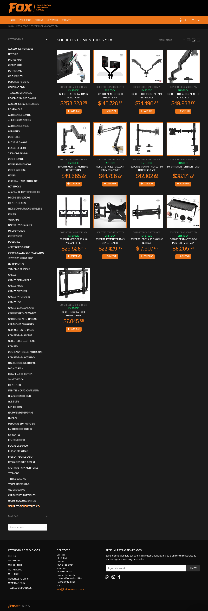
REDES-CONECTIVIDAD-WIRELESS (25, 208)
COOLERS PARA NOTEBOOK (21, 357)
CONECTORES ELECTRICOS (21, 340)
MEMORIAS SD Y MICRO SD (21, 423)
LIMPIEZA (12, 418)
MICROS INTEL (15, 65)
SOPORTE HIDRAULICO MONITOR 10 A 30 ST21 (183, 95)
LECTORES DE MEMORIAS (20, 412)
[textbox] (27, 527)
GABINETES (14, 131)
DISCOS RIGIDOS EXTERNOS (22, 363)
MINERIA (12, 214)
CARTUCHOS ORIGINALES (21, 324)
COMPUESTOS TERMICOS (21, 329)
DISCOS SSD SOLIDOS (19, 197)
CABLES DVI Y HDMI (17, 291)
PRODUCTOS (22, 26)
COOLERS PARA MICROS (20, 335)
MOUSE (11, 175)
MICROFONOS (15, 236)
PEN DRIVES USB (16, 440)
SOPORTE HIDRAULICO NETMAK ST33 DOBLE (146, 95)
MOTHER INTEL (15, 76)
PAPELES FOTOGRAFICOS (20, 429)
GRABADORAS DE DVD (19, 396)
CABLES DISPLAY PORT (19, 280)
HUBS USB (13, 401)
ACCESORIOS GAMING (19, 247)
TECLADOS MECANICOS (20, 92)
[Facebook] (119, 577)
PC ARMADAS (15, 109)
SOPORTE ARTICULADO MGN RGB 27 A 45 (73, 95)
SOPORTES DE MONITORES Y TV (44, 26)
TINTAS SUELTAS (17, 478)
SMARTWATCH (15, 379)
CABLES (12, 274)
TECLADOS (13, 473)
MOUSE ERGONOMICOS (19, 164)
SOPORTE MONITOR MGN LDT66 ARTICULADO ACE (146, 168)
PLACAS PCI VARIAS (18, 451)
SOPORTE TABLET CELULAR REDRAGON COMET (110, 168)
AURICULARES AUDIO (18, 125)
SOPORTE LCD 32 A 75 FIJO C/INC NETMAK (146, 241)
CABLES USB (14, 302)
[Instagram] (113, 577)
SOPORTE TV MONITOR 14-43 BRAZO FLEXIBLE (110, 241)
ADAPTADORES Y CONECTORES (24, 192)
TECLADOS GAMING (18, 153)
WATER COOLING (16, 489)
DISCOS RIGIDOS (16, 230)
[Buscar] (186, 20)
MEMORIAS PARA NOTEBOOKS (23, 181)
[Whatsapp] (106, 577)
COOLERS (13, 346)
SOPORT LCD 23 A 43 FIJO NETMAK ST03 (73, 314)
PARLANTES (14, 434)
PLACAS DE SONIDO (18, 445)
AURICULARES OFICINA (19, 120)
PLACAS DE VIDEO (17, 148)
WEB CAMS (13, 219)
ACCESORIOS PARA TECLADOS (23, 103)
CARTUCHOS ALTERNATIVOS (22, 318)
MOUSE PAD (14, 241)
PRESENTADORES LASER (20, 456)
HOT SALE (13, 54)
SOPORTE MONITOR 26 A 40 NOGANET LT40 (74, 241)
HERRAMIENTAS (16, 263)
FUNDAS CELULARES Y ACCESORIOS (26, 252)
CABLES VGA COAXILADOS (21, 307)
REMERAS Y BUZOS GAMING (22, 98)
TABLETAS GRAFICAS (19, 269)
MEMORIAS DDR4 (16, 87)
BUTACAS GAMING (17, 142)
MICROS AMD (14, 59)
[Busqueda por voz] (180, 20)
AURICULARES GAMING (19, 114)
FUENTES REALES (17, 203)
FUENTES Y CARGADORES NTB (23, 390)
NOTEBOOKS (14, 186)
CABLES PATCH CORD (19, 296)
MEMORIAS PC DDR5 (18, 81)
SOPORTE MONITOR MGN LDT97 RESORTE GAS (74, 168)
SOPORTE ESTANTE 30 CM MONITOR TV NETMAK (183, 241)
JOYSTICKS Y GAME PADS (20, 258)
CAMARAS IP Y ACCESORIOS (22, 313)
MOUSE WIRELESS (17, 170)
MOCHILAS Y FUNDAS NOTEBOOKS (25, 351)
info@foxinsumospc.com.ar (70, 589)
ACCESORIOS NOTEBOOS (20, 48)
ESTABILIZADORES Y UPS (20, 374)
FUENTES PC (14, 385)
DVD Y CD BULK (15, 368)
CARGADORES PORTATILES (21, 495)
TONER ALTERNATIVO (18, 484)
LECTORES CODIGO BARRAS (22, 500)
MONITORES (14, 136)
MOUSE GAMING (16, 159)
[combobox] (27, 527)
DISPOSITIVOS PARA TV (20, 225)
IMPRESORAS (15, 407)
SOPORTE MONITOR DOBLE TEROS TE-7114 (110, 95)
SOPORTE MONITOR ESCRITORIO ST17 (183, 168)
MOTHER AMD (15, 70)
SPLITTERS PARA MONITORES (23, 467)
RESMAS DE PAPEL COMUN (21, 462)
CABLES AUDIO (15, 285)
